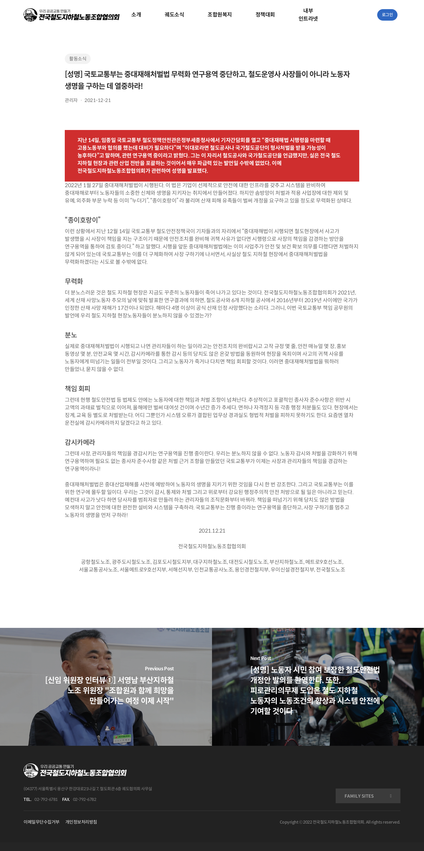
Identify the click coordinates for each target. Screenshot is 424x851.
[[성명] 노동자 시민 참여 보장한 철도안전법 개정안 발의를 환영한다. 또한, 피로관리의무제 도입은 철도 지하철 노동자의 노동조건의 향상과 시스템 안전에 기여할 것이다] (318, 687)
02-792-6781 (46, 799)
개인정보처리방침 (81, 822)
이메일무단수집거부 (41, 822)
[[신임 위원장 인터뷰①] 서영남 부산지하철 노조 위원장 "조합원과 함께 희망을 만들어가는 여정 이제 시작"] (106, 687)
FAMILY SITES (359, 796)
